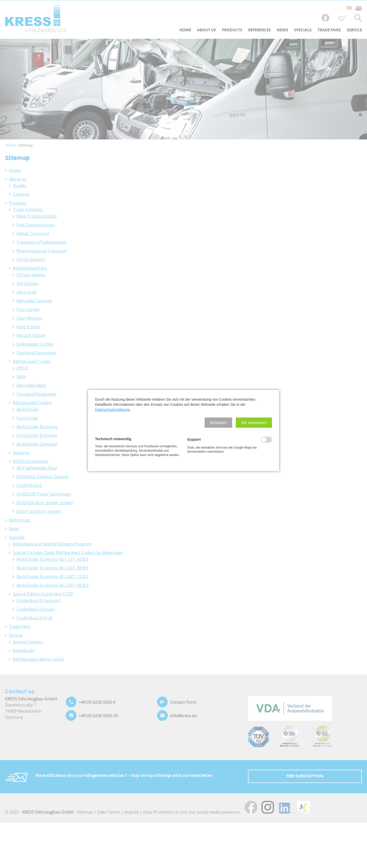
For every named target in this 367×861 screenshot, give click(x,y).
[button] (218, 423)
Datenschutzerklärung (112, 410)
